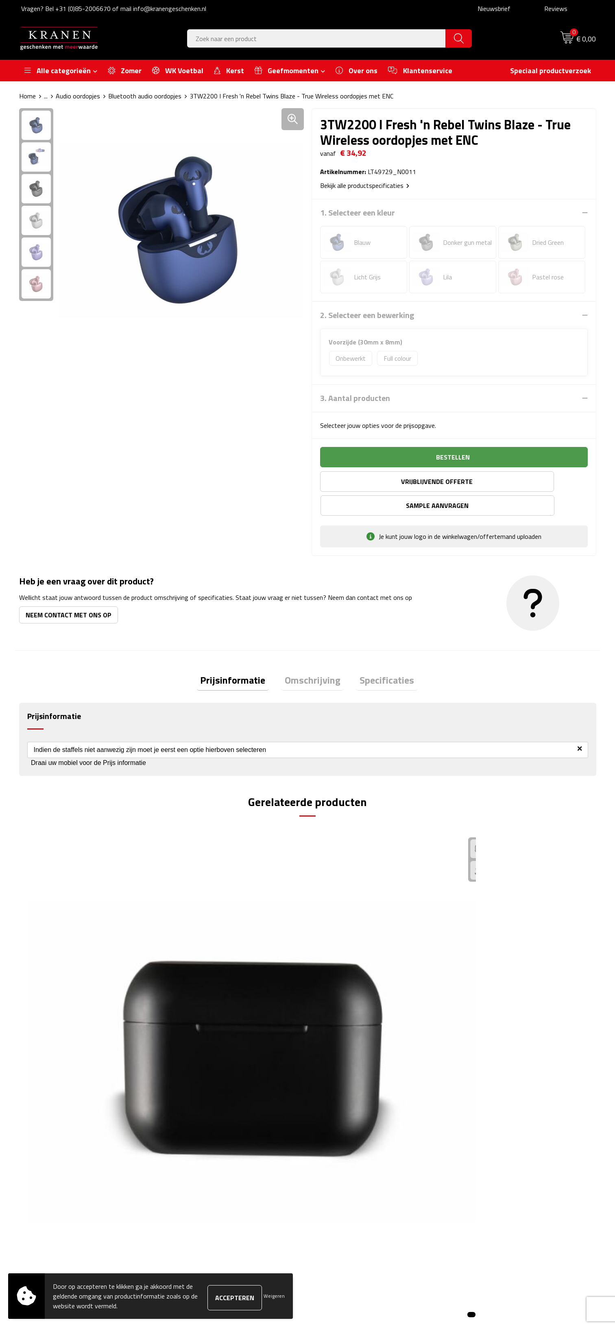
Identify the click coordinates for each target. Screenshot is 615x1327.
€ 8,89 (336, 972)
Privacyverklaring (484, 1161)
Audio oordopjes (78, 96)
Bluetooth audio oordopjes (144, 96)
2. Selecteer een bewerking (367, 315)
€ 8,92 (480, 985)
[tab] (240, 658)
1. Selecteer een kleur (357, 212)
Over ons (186, 1111)
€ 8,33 (48, 972)
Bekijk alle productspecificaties (364, 185)
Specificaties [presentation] (380, 658)
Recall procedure (483, 1173)
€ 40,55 (194, 985)
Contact (329, 1111)
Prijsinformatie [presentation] (240, 658)
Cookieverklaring (483, 1124)
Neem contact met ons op (68, 591)
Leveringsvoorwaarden (492, 1149)
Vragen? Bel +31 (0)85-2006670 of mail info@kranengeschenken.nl (113, 8)
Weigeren (274, 1296)
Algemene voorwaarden (493, 1111)
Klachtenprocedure (486, 1136)
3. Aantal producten (355, 398)
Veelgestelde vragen (202, 1136)
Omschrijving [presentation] (312, 658)
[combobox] (316, 38)
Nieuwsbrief (494, 8)
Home (27, 96)
